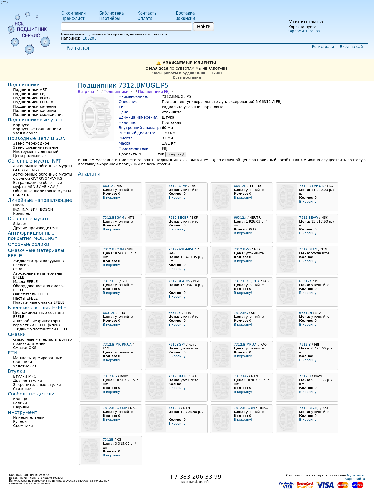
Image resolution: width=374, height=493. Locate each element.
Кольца (20, 399)
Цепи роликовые (29, 156)
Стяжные (22, 389)
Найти (203, 26)
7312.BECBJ (178, 376)
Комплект (22, 213)
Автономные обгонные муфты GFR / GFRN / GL (42, 168)
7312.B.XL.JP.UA (247, 281)
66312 (108, 186)
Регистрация (324, 46)
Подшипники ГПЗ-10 (33, 102)
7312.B (305, 344)
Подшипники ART (30, 90)
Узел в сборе (25, 133)
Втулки (16, 371)
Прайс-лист (73, 18)
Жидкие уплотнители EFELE (40, 329)
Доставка (185, 13)
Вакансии (185, 18)
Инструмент (23, 412)
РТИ (12, 352)
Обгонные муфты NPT (34, 161)
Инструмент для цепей (35, 152)
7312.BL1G (308, 249)
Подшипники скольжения (38, 115)
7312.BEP (110, 281)
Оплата (144, 18)
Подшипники (116, 91)
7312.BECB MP (115, 408)
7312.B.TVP (177, 186)
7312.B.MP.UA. (245, 344)
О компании (73, 13)
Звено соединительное (35, 147)
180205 (89, 38)
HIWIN (18, 205)
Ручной (20, 421)
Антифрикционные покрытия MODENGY (32, 235)
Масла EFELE (25, 282)
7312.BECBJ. (309, 408)
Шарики (21, 407)
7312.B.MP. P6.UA (117, 344)
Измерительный (29, 417)
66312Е (240, 186)
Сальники (22, 362)
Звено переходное (31, 143)
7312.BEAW (308, 217)
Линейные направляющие (40, 200)
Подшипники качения (34, 106)
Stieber (19, 224)
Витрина (86, 91)
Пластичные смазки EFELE (39, 302)
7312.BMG (242, 249)
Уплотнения (24, 366)
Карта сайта (355, 479)
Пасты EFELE (25, 298)
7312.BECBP (178, 217)
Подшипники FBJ (154, 91)
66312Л (174, 313)
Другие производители (36, 228)
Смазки (17, 334)
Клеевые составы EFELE (37, 307)
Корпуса (21, 125)
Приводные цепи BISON (37, 138)
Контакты (147, 13)
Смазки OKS (24, 348)
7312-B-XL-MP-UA (182, 249)
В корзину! (176, 154)
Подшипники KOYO (31, 98)
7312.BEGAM (113, 217)
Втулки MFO (25, 376)
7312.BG (241, 313)
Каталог (78, 47)
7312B (108, 440)
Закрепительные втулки (37, 384)
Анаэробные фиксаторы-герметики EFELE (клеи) (37, 323)
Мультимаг (356, 475)
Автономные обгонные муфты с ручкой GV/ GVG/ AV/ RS (42, 176)
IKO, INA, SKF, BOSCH (33, 209)
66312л (240, 217)
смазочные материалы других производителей (42, 341)
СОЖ (18, 269)
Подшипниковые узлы (35, 119)
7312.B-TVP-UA (311, 186)
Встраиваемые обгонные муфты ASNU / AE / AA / (37, 184)
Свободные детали (31, 394)
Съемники (23, 426)
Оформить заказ (304, 31)
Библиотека (111, 13)
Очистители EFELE (31, 294)
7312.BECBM (113, 249)
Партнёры (109, 18)
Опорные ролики (28, 244)
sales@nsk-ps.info (195, 482)
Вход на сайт (352, 46)
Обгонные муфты (29, 218)
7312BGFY (176, 344)
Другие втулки (27, 380)
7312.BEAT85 (179, 281)
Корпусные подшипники (37, 129)
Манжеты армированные (37, 358)
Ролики (20, 403)
